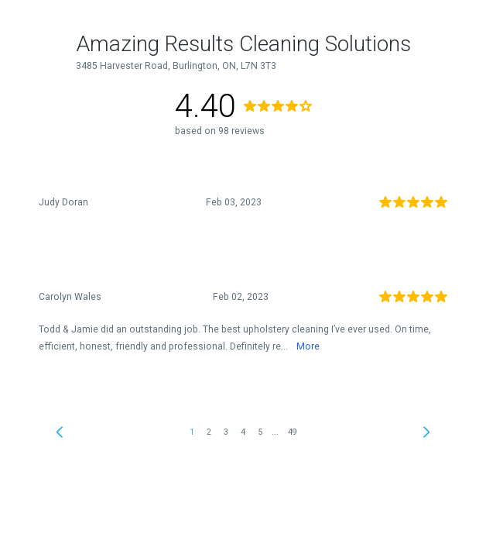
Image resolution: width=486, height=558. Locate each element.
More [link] (308, 346)
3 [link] (226, 432)
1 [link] (192, 432)
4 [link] (243, 432)
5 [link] (260, 432)
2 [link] (209, 432)
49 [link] (292, 432)
